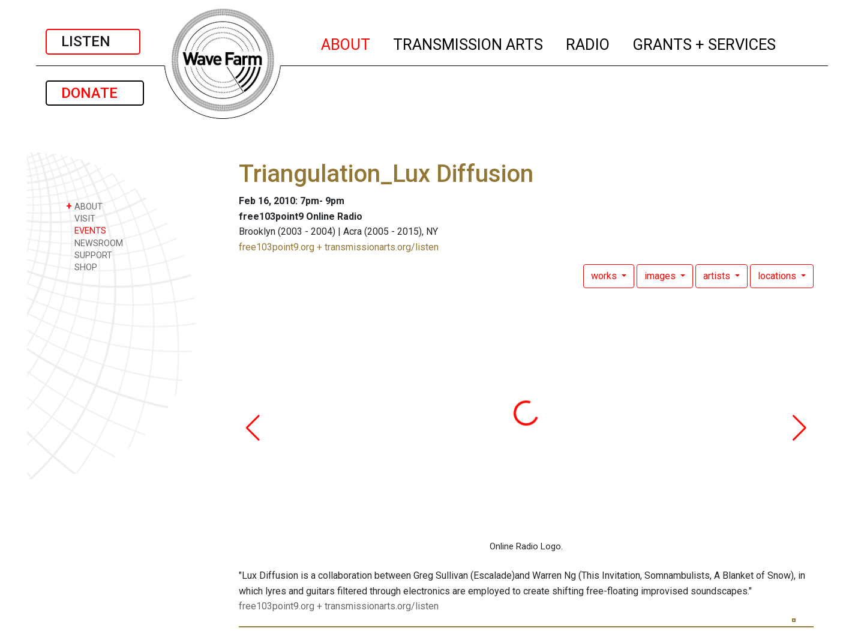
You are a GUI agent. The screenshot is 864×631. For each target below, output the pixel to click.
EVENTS (86, 230)
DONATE (94, 93)
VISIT (80, 218)
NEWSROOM (94, 243)
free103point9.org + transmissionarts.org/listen (339, 247)
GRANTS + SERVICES (705, 42)
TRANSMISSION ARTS (468, 42)
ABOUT (346, 42)
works (605, 276)
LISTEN (93, 41)
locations (778, 276)
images (661, 276)
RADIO (588, 42)
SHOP (81, 267)
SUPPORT (89, 255)
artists (718, 276)
